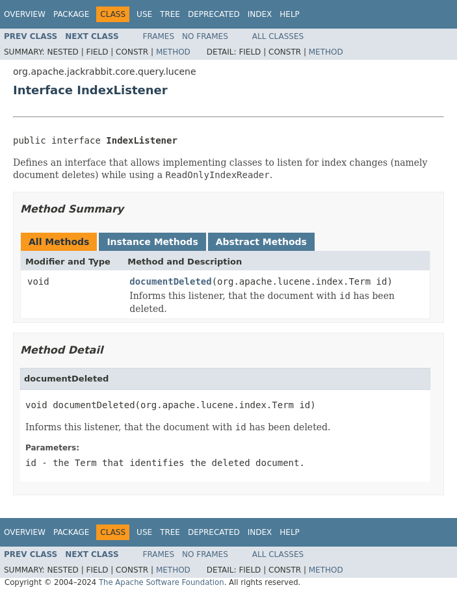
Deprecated (214, 14)
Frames (159, 36)
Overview (25, 14)
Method (173, 52)
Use (144, 14)
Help (290, 14)
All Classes (278, 36)
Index (260, 14)
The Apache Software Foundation (161, 582)
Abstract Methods (261, 242)
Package (71, 14)
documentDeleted (170, 281)
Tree (170, 14)
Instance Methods (152, 242)
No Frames (205, 36)
